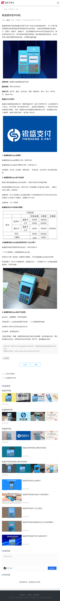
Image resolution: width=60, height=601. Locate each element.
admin (8, 20)
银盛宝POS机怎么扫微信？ (32, 479)
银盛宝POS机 (6, 391)
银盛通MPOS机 (11, 378)
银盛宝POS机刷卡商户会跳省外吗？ (35, 535)
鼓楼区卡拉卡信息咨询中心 (32, 596)
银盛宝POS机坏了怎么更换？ (33, 507)
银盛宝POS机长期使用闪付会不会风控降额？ (38, 521)
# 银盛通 (6, 358)
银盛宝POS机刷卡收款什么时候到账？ (36, 493)
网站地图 (36, 594)
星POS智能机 (10, 374)
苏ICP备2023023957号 (45, 596)
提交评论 (52, 567)
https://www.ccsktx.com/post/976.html (27, 351)
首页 (5, 9)
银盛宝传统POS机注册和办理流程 (34, 447)
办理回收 (22, 594)
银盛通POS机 (6, 428)
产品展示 (11, 9)
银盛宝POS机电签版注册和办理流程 (14, 461)
